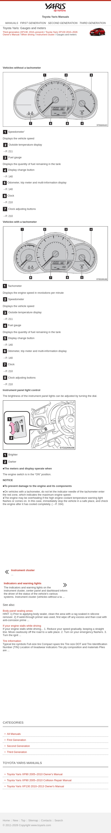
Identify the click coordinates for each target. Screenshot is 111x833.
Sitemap (33, 820)
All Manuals (14, 733)
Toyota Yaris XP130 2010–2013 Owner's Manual (35, 786)
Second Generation (63, 23)
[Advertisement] (55, 50)
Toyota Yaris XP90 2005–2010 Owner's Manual (34, 774)
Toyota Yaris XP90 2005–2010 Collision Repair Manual (39, 780)
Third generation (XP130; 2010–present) (23, 32)
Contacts (46, 820)
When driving (28, 34)
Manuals (11, 23)
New (15, 820)
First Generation (33, 23)
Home (6, 820)
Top (23, 820)
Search (58, 820)
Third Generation (92, 23)
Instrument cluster (45, 34)
